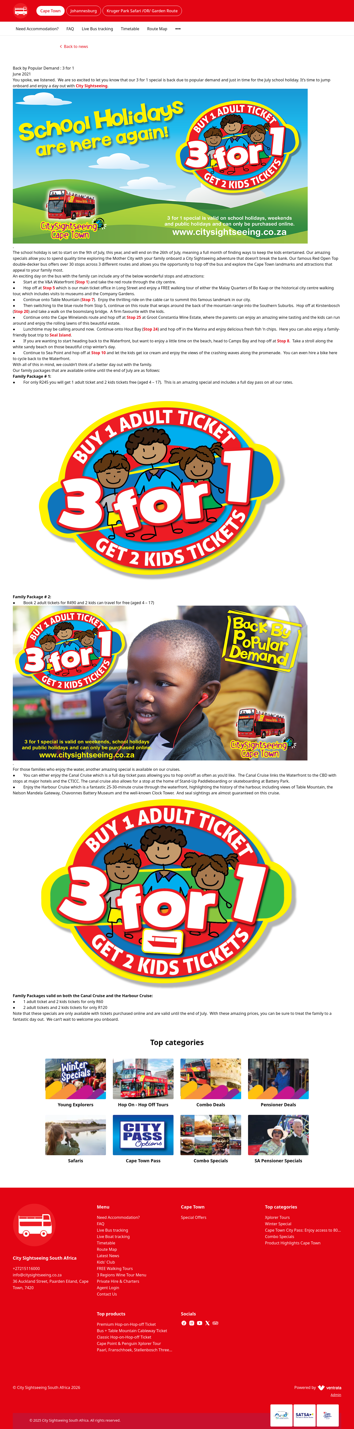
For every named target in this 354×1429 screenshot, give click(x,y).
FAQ (70, 28)
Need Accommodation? (37, 28)
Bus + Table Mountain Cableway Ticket (132, 1330)
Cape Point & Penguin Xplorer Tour (129, 1343)
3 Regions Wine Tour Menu (121, 1275)
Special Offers (193, 1217)
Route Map (157, 28)
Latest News (108, 1255)
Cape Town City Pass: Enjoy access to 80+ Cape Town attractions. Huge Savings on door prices (303, 1230)
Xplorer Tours (277, 1217)
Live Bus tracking (97, 28)
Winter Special (278, 1223)
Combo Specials (279, 1236)
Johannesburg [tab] (84, 11)
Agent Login (108, 1287)
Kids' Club (106, 1262)
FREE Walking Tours (115, 1268)
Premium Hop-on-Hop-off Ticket (126, 1324)
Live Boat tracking (113, 1236)
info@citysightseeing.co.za (37, 1275)
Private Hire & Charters (118, 1281)
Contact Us (107, 1294)
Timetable (130, 28)
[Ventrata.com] (328, 1387)
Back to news (73, 46)
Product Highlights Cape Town (293, 1243)
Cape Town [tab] (50, 11)
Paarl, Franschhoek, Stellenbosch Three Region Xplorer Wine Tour (135, 1350)
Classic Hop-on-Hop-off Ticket (124, 1337)
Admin (336, 1394)
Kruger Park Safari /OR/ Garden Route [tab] (142, 11)
